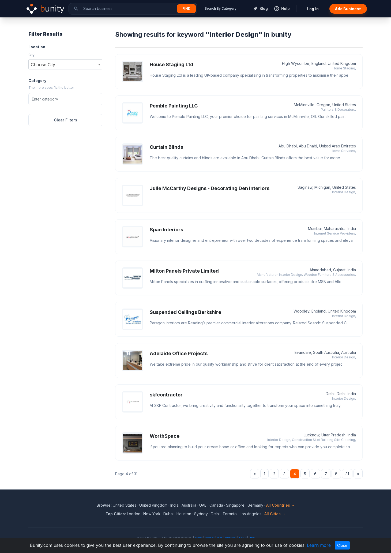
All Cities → (274, 513)
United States (124, 505)
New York (151, 513)
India (174, 505)
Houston (183, 513)
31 (347, 474)
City (31, 55)
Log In (313, 8)
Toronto (230, 513)
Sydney (201, 513)
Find (186, 8)
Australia (189, 505)
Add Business (348, 8)
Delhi (215, 513)
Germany (255, 505)
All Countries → (280, 505)
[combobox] (65, 64)
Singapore (235, 505)
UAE (202, 505)
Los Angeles (250, 513)
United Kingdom (153, 505)
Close (342, 545)
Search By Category (220, 8)
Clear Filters (65, 120)
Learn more (319, 545)
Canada (216, 505)
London (133, 513)
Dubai (168, 513)
